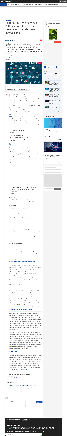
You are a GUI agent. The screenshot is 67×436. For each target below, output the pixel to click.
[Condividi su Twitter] (10, 40)
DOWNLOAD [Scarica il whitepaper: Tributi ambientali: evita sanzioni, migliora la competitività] (57, 41)
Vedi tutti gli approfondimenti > (56, 111)
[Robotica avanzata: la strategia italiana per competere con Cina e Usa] (53, 107)
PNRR (10, 116)
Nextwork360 (9, 427)
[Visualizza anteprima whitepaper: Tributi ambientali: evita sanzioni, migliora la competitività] (53, 34)
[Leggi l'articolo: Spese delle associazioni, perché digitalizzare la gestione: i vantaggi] (53, 129)
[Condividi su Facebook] (6, 40)
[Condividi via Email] (12, 40)
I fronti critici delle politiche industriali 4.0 (19, 137)
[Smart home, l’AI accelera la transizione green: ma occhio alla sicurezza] (53, 102)
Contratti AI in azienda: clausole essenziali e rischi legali (19, 387)
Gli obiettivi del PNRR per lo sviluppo (18, 139)
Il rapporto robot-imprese (17, 135)
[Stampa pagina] (16, 40)
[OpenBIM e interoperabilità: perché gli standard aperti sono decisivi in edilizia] (53, 83)
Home (6, 36)
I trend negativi (14, 134)
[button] (3, 4)
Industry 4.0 (11, 36)
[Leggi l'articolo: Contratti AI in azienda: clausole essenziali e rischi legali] (53, 153)
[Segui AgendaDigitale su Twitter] (32, 419)
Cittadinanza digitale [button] (27, 4)
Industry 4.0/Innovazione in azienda (51, 4)
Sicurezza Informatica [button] (38, 4)
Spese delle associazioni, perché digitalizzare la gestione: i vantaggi (22, 385)
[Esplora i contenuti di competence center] (49, 66)
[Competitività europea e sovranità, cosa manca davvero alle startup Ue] (53, 90)
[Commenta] (39, 402)
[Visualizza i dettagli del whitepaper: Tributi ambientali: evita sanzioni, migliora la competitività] (53, 24)
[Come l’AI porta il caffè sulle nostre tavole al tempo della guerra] (53, 96)
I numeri (12, 132)
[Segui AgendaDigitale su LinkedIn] (29, 419)
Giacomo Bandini (8, 57)
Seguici (25, 419)
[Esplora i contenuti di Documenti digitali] (49, 73)
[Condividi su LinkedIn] (8, 40)
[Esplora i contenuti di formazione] (60, 66)
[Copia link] (14, 40)
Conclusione (13, 140)
